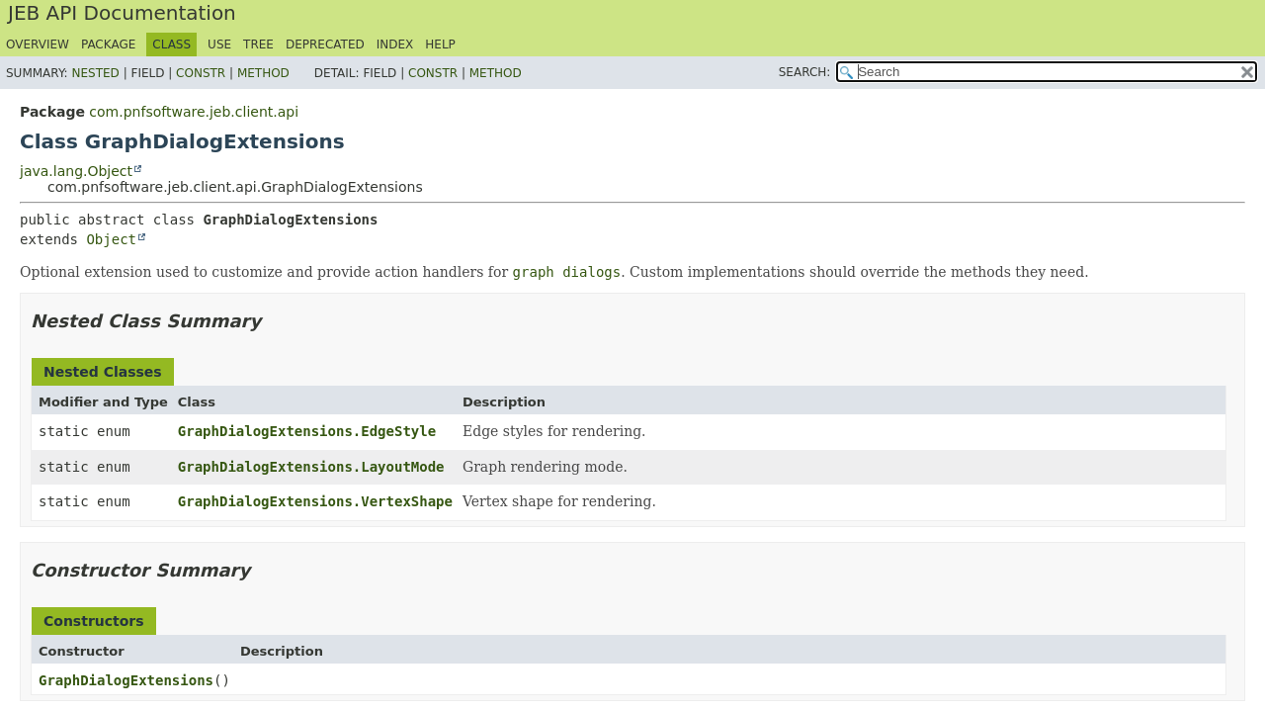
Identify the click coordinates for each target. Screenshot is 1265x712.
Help (440, 44)
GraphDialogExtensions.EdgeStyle (307, 431)
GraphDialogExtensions (126, 680)
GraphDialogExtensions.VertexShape (315, 501)
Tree (258, 44)
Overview (37, 44)
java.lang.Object (76, 171)
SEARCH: (805, 72)
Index (395, 44)
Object (111, 239)
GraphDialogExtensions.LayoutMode (311, 467)
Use (219, 44)
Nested (95, 73)
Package (108, 44)
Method (263, 73)
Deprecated (325, 44)
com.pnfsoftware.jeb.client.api (193, 112)
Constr (200, 73)
